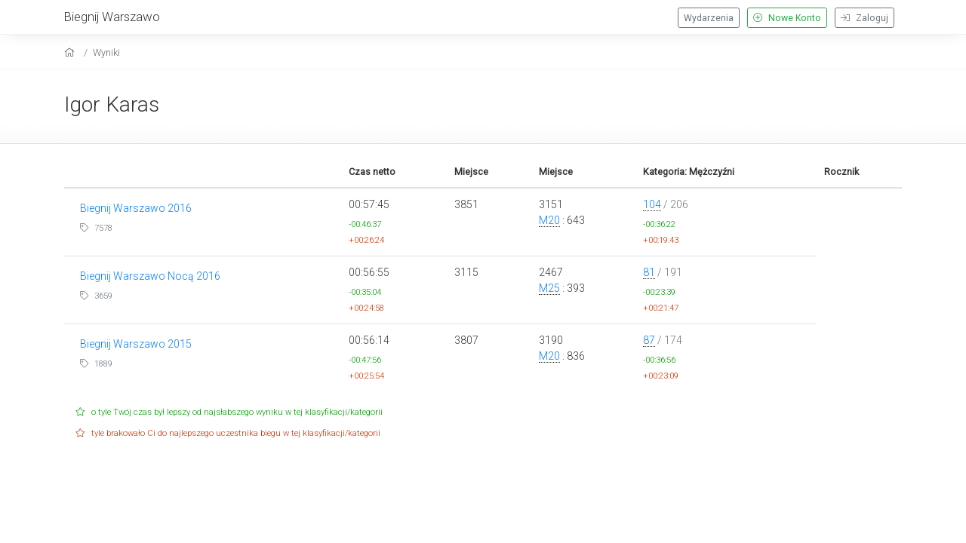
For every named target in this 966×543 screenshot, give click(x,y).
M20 (549, 220)
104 (652, 204)
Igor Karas (111, 104)
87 (649, 340)
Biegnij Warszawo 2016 (136, 208)
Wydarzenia (709, 18)
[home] (71, 52)
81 (649, 272)
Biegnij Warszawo (112, 16)
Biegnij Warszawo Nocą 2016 (150, 276)
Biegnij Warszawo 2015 (136, 344)
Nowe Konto (787, 18)
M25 (549, 288)
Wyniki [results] (106, 52)
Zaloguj (864, 18)
